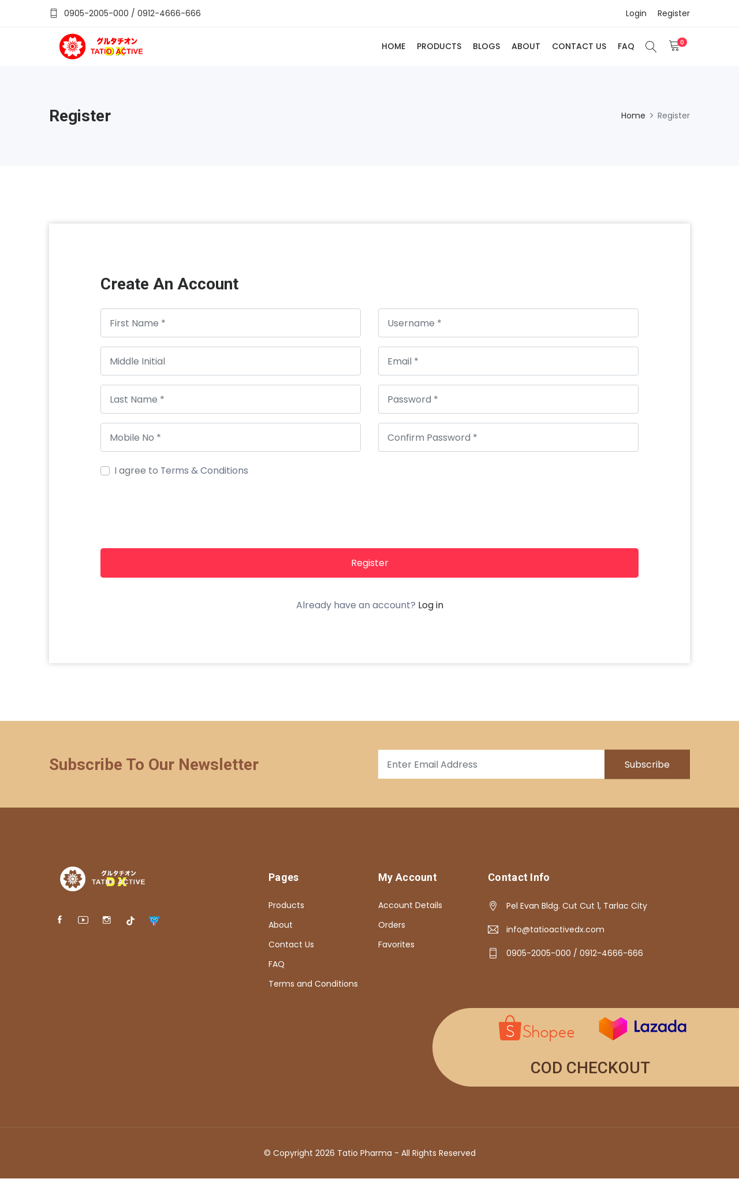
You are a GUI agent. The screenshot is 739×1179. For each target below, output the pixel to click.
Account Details (410, 905)
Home (393, 46)
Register (370, 563)
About (525, 46)
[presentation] (188, 511)
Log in (430, 605)
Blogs (485, 46)
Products (438, 46)
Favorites (396, 944)
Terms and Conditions (313, 984)
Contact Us (578, 46)
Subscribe (646, 764)
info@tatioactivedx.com (555, 929)
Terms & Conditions (205, 470)
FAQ (625, 46)
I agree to (181, 470)
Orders (391, 925)
